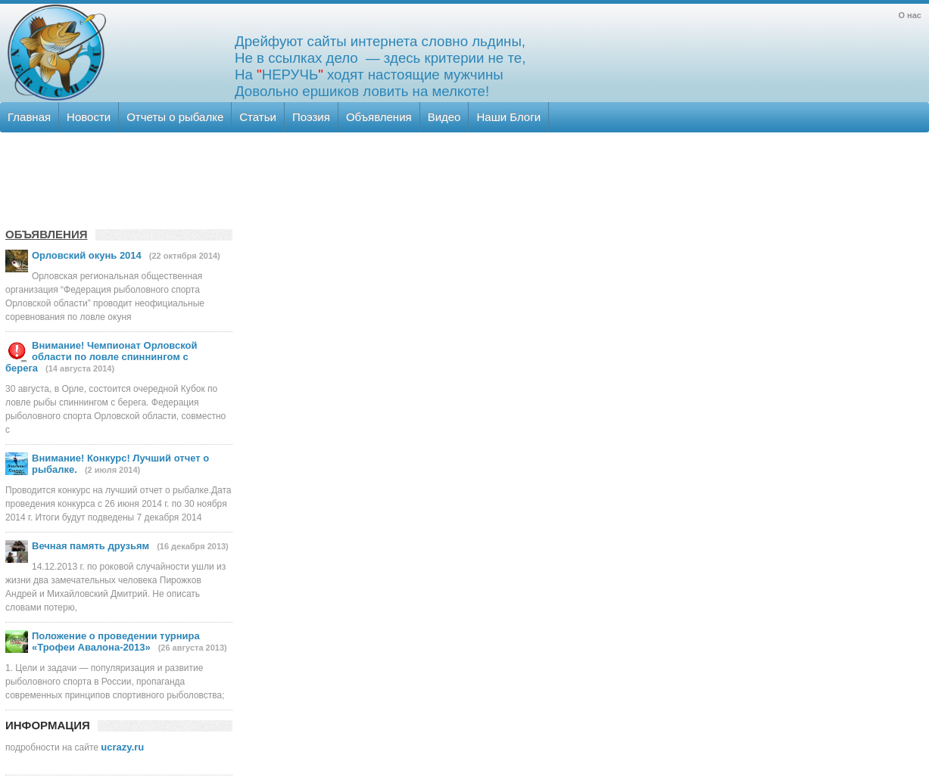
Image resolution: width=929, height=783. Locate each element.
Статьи (257, 116)
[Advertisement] (463, 178)
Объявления (379, 116)
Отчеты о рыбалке (174, 116)
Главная (29, 116)
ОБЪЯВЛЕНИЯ (46, 234)
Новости (89, 116)
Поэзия (311, 116)
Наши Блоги (508, 116)
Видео (444, 116)
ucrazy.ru (122, 747)
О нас (910, 15)
